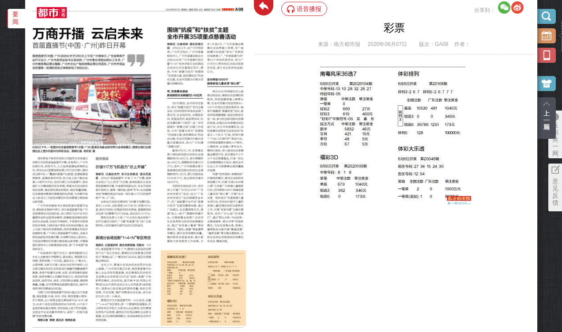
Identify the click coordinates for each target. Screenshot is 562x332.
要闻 (15, 18)
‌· (161, 255)
